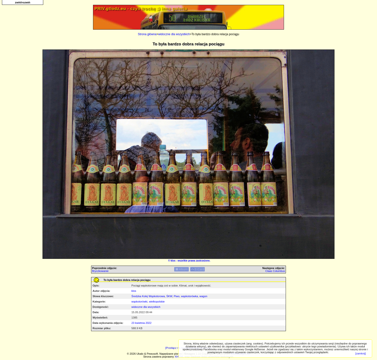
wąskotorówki (139, 301)
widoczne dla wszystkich (174, 34)
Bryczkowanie (100, 271)
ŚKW (169, 296)
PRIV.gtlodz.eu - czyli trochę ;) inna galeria (140, 8)
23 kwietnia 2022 (141, 322)
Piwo (177, 296)
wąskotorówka (189, 296)
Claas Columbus (275, 271)
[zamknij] (360, 353)
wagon (203, 296)
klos (173, 260)
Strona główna (147, 34)
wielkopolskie (157, 301)
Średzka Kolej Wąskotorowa (148, 296)
